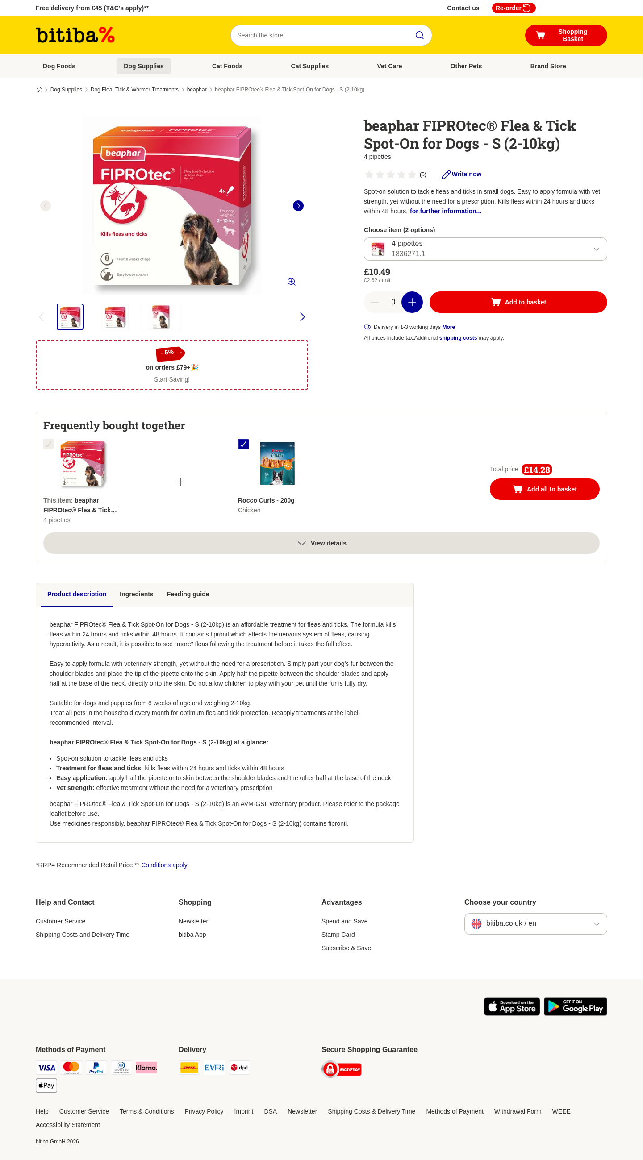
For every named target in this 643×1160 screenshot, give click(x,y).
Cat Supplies (310, 66)
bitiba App (192, 934)
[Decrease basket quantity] (374, 302)
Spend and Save (345, 921)
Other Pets (466, 66)
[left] (45, 205)
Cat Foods (227, 66)
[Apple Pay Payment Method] (46, 1087)
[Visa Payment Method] (46, 1069)
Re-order (514, 8)
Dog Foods (59, 66)
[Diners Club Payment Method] (121, 1069)
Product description (76, 594)
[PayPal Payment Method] (96, 1069)
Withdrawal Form (518, 1111)
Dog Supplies (143, 66)
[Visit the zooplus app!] (512, 1013)
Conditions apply (164, 865)
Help (42, 1111)
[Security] (342, 1070)
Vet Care (389, 66)
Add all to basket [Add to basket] (554, 490)
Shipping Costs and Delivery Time (82, 934)
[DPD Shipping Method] (239, 1069)
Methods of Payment (454, 1111)
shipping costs (458, 338)
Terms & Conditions (147, 1111)
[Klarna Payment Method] (146, 1069)
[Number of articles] (393, 302)
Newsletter (193, 921)
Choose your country (500, 902)
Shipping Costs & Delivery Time (371, 1111)
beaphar (197, 90)
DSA (270, 1111)
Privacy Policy (203, 1111)
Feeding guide (188, 594)
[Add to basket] (518, 302)
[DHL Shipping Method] (189, 1069)
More (448, 327)
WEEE (561, 1111)
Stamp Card (338, 934)
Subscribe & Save (346, 948)
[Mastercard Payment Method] (71, 1069)
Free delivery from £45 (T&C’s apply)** (92, 8)
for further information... (445, 211)
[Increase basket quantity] (412, 302)
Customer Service (60, 921)
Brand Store (548, 66)
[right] (298, 205)
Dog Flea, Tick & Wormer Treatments (135, 90)
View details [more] (321, 543)
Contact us (463, 8)
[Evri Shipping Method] (214, 1069)
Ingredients (136, 594)
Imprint (244, 1111)
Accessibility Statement (68, 1124)
